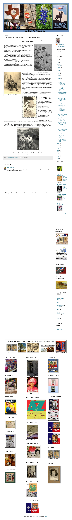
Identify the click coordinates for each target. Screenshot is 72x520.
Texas (58, 312)
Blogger (46, 516)
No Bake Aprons (61, 117)
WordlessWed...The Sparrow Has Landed (62, 106)
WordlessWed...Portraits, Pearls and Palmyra (62, 93)
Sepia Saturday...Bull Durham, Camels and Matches (62, 99)
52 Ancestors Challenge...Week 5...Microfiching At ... (62, 83)
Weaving (58, 318)
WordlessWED (59, 319)
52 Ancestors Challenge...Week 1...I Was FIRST (62, 133)
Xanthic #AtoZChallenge (65, 167)
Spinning (58, 309)
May (59, 72)
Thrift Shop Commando (61, 194)
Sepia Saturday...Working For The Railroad (62, 115)
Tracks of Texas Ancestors (14, 159)
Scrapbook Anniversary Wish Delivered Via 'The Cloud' (62, 123)
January (59, 78)
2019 (58, 64)
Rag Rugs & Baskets (60, 305)
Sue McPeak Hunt (60, 44)
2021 (58, 60)
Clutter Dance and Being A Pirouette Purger (62, 130)
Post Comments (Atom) (13, 197)
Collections (59, 301)
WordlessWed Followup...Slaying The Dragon (62, 103)
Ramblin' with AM (60, 164)
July (59, 68)
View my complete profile (60, 46)
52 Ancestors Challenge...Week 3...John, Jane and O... (62, 109)
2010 (58, 156)
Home (28, 195)
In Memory (58, 303)
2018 (58, 143)
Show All (66, 213)
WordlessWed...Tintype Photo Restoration (62, 80)
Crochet (58, 302)
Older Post (50, 195)
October (59, 65)
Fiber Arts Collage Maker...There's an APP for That (61, 89)
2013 (58, 151)
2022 (58, 59)
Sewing (58, 308)
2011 (58, 155)
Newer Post (6, 195)
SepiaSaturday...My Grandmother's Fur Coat (61, 127)
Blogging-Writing (60, 298)
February (59, 76)
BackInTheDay (59, 329)
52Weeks (8, 159)
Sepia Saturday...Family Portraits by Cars (62, 87)
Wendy (8, 167)
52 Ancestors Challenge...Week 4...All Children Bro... (62, 95)
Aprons (58, 296)
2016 (58, 147)
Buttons (58, 299)
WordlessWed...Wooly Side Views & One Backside (62, 136)
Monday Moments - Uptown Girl (65, 187)
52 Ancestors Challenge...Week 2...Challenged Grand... (62, 119)
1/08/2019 (12, 167)
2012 (58, 153)
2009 (58, 158)
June (59, 70)
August (59, 67)
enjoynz (38, 516)
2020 (58, 62)
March (59, 75)
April (59, 73)
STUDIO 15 (59, 306)
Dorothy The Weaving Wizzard (62, 112)
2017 (58, 145)
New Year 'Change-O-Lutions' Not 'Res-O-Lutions (62, 140)
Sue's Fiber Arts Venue (61, 310)
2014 (58, 150)
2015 (58, 148)
